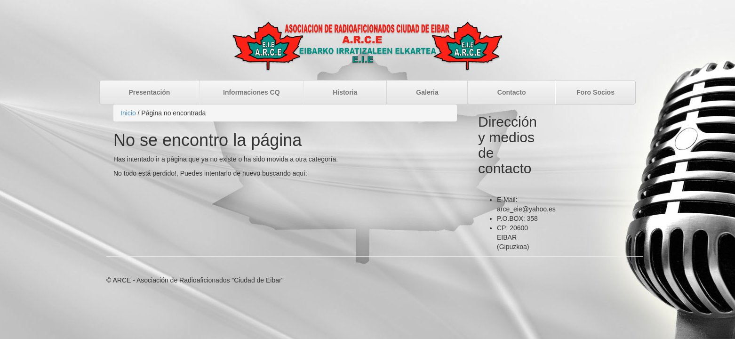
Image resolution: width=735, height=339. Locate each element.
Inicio (128, 113)
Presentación (149, 92)
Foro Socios (595, 92)
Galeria (427, 92)
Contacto (511, 92)
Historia (345, 92)
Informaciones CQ (251, 92)
